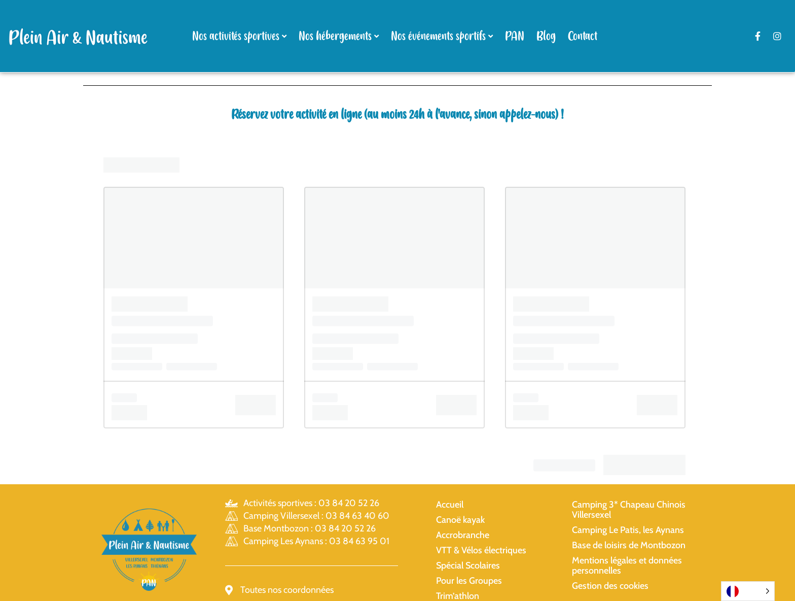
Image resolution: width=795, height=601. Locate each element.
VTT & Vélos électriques (481, 550)
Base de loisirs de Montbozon (628, 545)
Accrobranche (462, 535)
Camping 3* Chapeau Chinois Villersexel (628, 509)
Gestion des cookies (610, 585)
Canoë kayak (460, 519)
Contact (582, 36)
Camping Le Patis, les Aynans (628, 530)
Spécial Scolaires (468, 565)
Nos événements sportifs (438, 36)
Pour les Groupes (469, 580)
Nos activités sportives (235, 36)
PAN (514, 36)
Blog (546, 36)
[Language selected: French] (748, 591)
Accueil (449, 504)
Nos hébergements (335, 36)
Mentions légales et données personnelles (627, 565)
